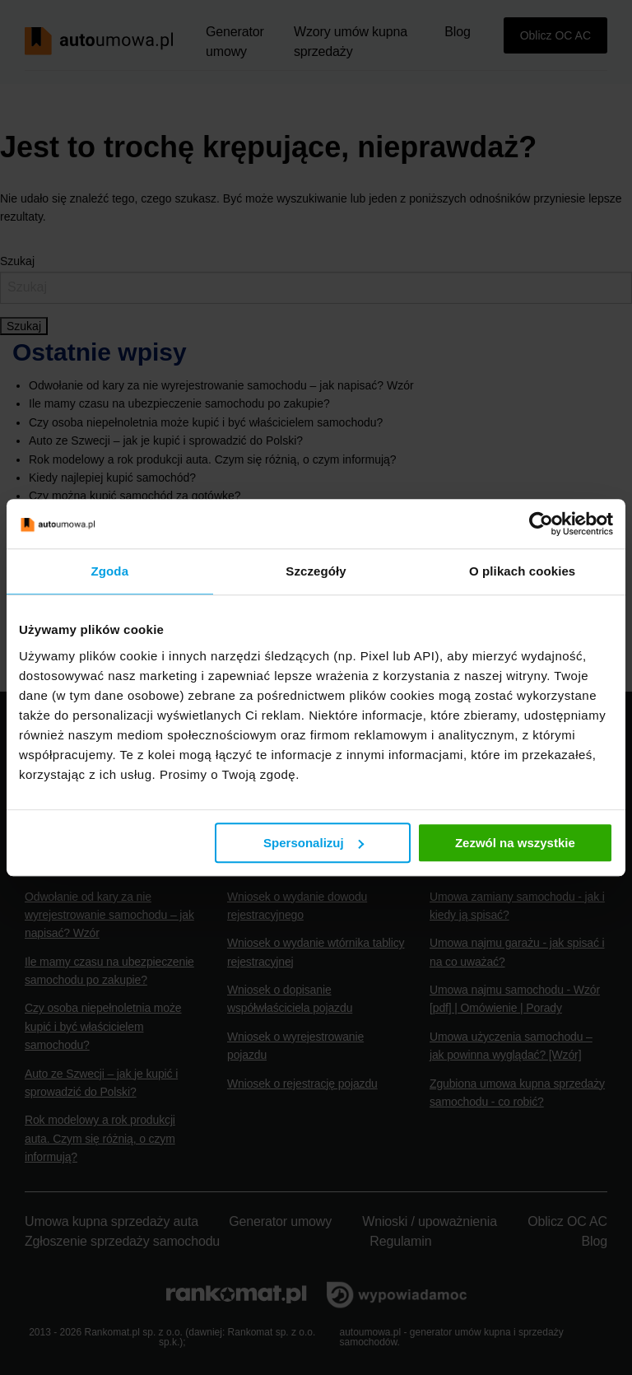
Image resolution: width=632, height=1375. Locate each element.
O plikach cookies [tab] (522, 571)
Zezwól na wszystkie (515, 843)
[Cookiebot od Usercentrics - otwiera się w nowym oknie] (541, 523)
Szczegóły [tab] (316, 571)
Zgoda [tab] (110, 571)
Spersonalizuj (313, 843)
